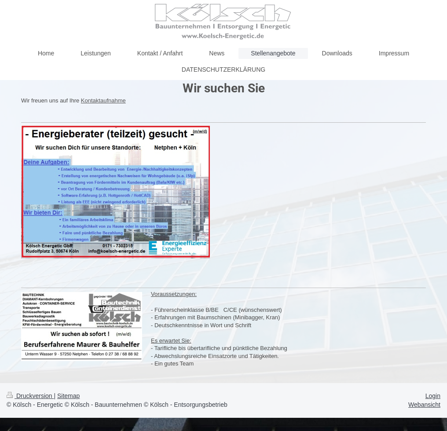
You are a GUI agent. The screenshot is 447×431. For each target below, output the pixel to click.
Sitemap (68, 395)
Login (432, 395)
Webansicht (424, 404)
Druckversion (30, 395)
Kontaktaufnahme (103, 100)
